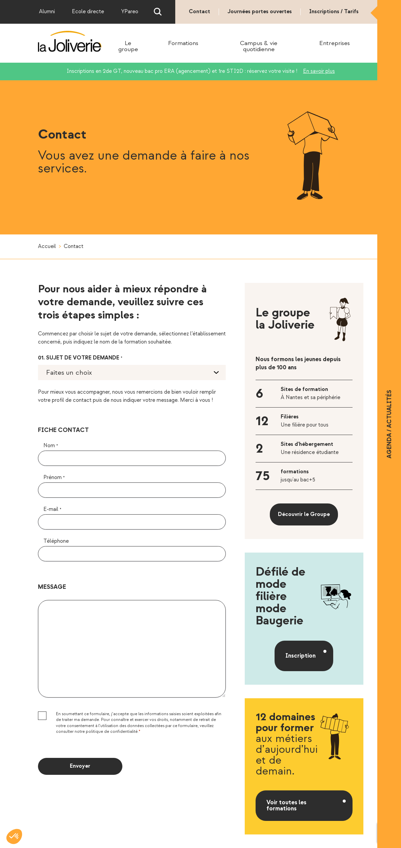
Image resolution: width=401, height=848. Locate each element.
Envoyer (80, 766)
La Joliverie (70, 42)
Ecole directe (88, 11)
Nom (50, 445)
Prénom (54, 477)
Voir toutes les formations (286, 805)
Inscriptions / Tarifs (334, 11)
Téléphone (56, 541)
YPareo (129, 11)
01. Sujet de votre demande (80, 358)
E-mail (52, 509)
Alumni (47, 11)
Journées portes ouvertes (259, 11)
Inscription (300, 655)
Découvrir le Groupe (304, 514)
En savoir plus (319, 71)
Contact (199, 11)
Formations (183, 43)
